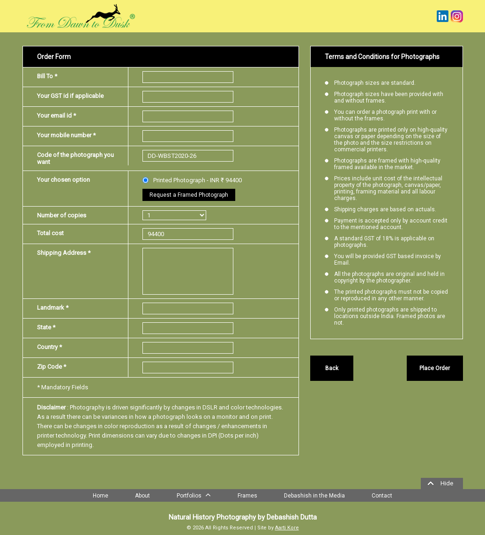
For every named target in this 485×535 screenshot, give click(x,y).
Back (331, 368)
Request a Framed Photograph (188, 195)
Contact (382, 495)
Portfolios (194, 494)
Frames (247, 495)
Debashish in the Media (314, 495)
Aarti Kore (287, 528)
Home (100, 495)
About (142, 495)
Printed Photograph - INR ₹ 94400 (192, 180)
